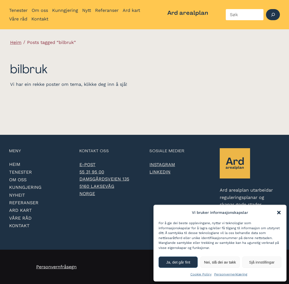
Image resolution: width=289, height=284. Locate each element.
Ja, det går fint (178, 262)
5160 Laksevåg (96, 186)
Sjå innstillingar (262, 262)
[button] (278, 212)
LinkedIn (159, 171)
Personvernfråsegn (56, 266)
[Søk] (273, 14)
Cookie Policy (201, 274)
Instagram (162, 164)
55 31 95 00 (91, 171)
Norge (87, 193)
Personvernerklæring (230, 274)
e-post (87, 164)
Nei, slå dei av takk (220, 262)
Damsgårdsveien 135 (104, 179)
